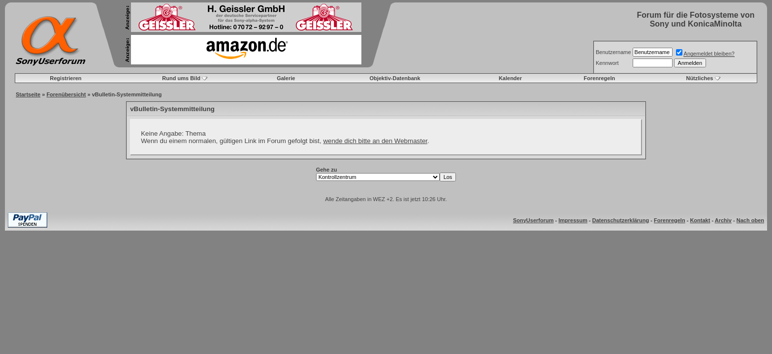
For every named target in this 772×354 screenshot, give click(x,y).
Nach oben (750, 220)
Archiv (723, 220)
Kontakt (700, 220)
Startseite (28, 94)
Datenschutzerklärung (620, 220)
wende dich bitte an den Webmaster (375, 141)
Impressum (572, 220)
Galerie (286, 78)
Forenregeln (599, 78)
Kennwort (607, 63)
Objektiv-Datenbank (394, 78)
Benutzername (613, 52)
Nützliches (699, 78)
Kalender (510, 78)
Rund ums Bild (181, 78)
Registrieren (65, 78)
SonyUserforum (533, 220)
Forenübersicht (66, 94)
